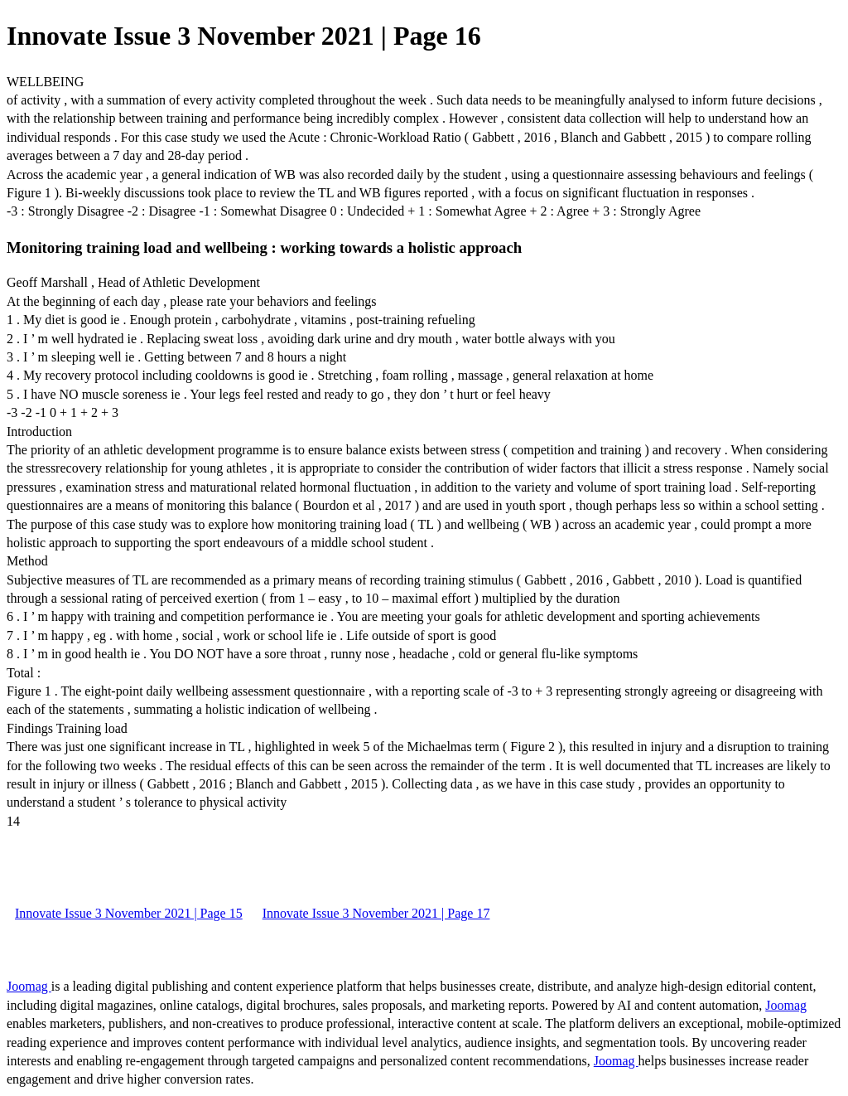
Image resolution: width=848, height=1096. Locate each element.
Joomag (29, 986)
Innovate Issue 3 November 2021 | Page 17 (376, 913)
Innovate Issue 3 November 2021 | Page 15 (129, 913)
